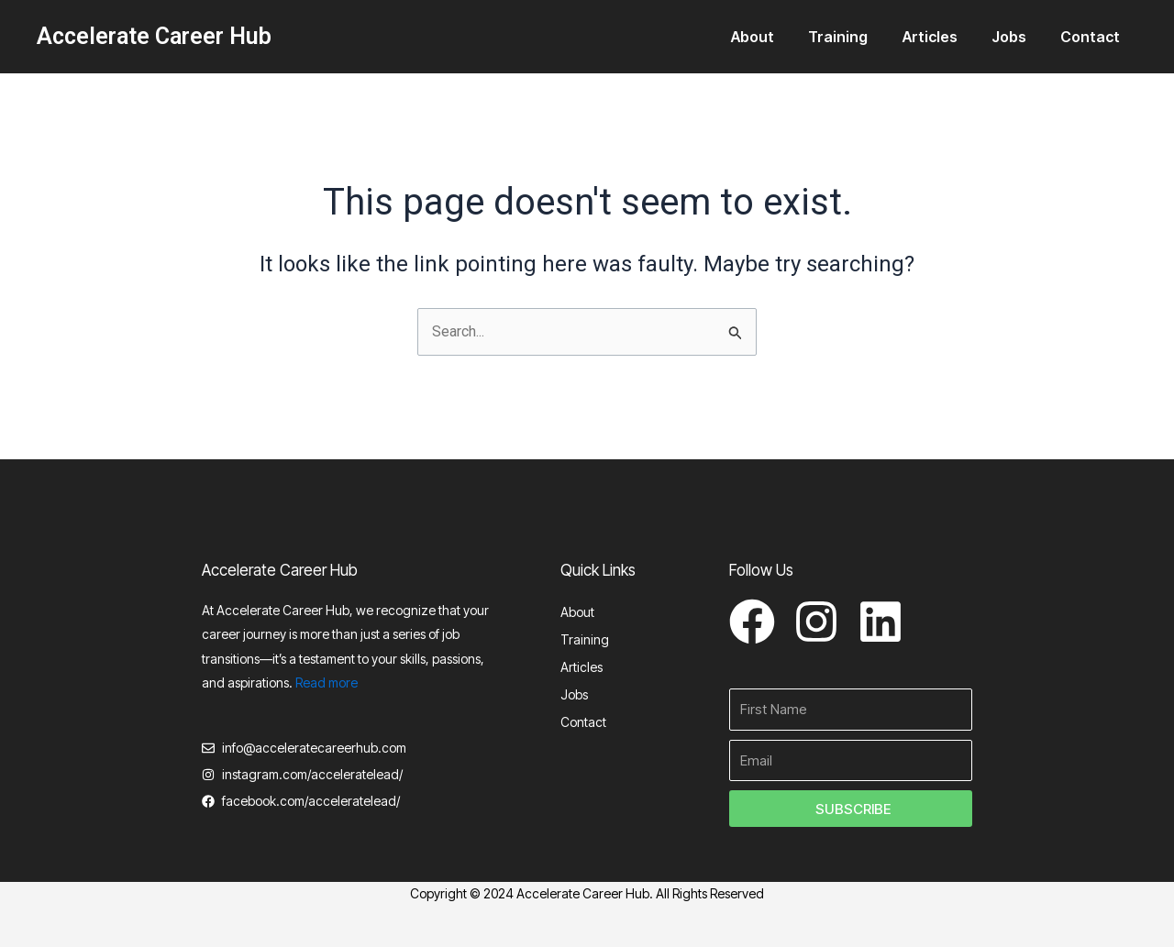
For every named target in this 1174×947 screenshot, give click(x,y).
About (774, 37)
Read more (326, 682)
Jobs (1016, 37)
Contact (1093, 37)
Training (855, 37)
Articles (941, 37)
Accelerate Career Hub (154, 36)
